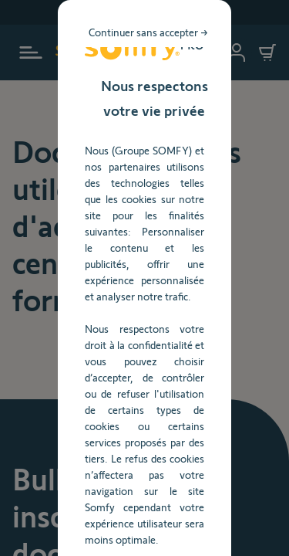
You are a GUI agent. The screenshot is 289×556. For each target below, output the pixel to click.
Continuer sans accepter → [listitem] (197, 111)
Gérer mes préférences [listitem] (144, 429)
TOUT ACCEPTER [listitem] (144, 388)
